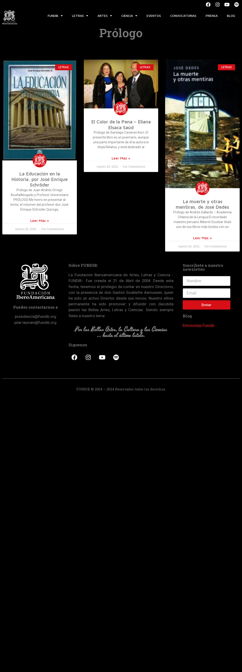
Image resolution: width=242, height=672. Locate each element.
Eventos (154, 16)
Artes (104, 16)
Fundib (55, 16)
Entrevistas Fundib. (199, 325)
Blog (231, 16)
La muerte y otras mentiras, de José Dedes (202, 204)
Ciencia (129, 16)
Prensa (212, 16)
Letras (80, 16)
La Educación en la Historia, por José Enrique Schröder (39, 179)
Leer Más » (39, 220)
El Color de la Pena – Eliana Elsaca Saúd (121, 124)
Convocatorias (183, 16)
